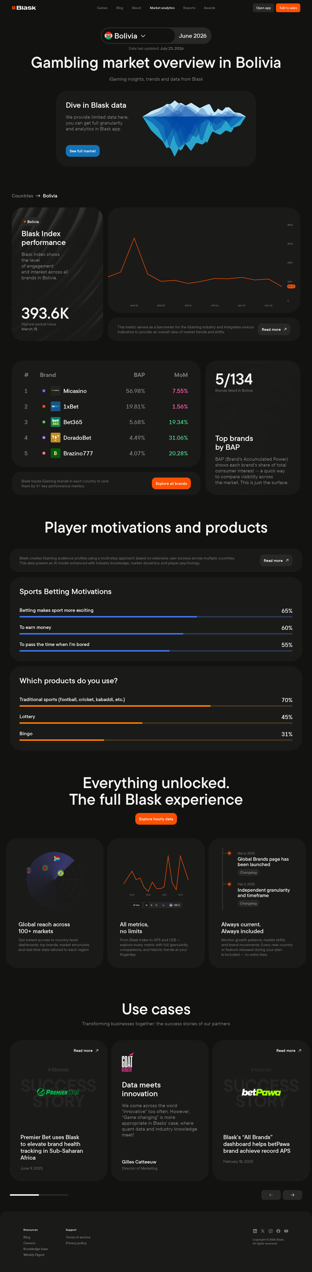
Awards (209, 8)
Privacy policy (76, 1243)
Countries (22, 196)
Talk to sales (288, 8)
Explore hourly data (156, 818)
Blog (119, 8)
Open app (263, 8)
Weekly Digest (34, 1254)
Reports (189, 8)
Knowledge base (35, 1249)
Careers (29, 1243)
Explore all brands (171, 483)
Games (102, 8)
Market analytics (162, 8)
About (136, 8)
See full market (83, 150)
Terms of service (78, 1237)
